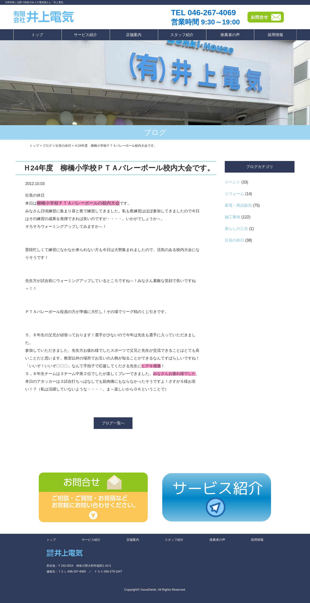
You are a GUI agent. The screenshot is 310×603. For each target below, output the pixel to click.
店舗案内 (133, 35)
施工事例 (232, 217)
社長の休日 (234, 240)
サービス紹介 (85, 35)
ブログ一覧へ (113, 423)
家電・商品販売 (238, 205)
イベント (232, 182)
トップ (37, 35)
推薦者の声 (230, 35)
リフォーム (234, 194)
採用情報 (275, 35)
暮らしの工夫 (236, 229)
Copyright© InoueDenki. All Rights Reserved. (155, 589)
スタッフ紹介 (182, 35)
